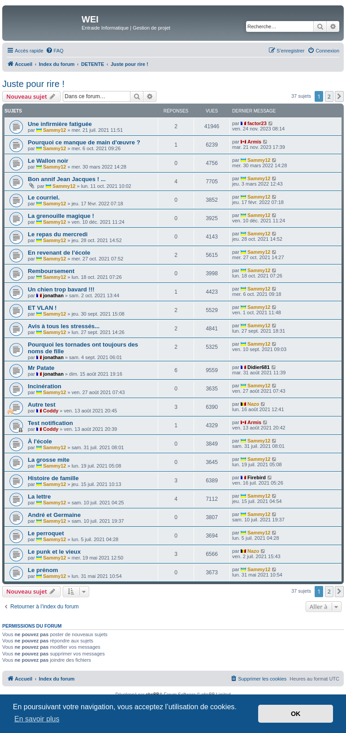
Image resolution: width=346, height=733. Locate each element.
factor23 (257, 123)
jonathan (53, 295)
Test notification (50, 423)
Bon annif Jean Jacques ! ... (67, 179)
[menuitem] (55, 50)
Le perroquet (46, 533)
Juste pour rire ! (33, 84)
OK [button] (296, 713)
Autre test (42, 404)
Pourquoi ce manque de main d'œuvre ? (84, 142)
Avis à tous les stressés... (63, 326)
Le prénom (43, 570)
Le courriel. (44, 197)
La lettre (39, 496)
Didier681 (258, 367)
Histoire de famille (53, 478)
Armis (254, 141)
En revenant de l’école (59, 252)
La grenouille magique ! (61, 216)
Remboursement (51, 271)
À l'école (40, 441)
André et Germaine (54, 515)
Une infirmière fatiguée (60, 124)
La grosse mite (48, 459)
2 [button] (329, 96)
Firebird (256, 477)
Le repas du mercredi (57, 234)
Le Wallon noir (48, 160)
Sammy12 (54, 130)
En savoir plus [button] (37, 719)
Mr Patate (41, 367)
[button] (339, 96)
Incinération (44, 386)
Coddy (50, 410)
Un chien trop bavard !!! (61, 289)
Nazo (253, 404)
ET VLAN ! (42, 307)
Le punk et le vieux (54, 551)
